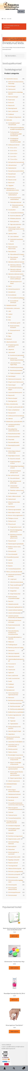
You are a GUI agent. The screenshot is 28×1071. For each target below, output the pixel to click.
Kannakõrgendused (13, 797)
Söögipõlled (13, 591)
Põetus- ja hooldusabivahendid (14, 571)
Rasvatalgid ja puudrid (13, 445)
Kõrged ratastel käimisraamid (16, 382)
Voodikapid (11, 684)
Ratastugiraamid (12, 108)
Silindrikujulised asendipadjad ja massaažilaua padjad (15, 140)
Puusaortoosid (12, 541)
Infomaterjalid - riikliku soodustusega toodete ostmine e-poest (16, 228)
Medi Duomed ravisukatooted (15, 700)
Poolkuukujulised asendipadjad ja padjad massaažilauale (16, 133)
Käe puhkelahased (14, 478)
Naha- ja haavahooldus (12, 404)
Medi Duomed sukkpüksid (16, 709)
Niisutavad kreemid (15, 330)
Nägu (9, 336)
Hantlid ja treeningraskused (15, 836)
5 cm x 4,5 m (13, 156)
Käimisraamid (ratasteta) (14, 379)
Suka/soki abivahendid (13, 656)
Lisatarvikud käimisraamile (15, 392)
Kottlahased (11, 506)
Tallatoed (8, 786)
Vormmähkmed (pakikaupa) (17, 298)
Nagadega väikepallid (13, 860)
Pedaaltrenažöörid (13, 862)
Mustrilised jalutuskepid (16, 370)
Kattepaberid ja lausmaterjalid (16, 162)
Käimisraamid (11, 89)
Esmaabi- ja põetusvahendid (15, 407)
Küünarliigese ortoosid (14, 512)
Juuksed (10, 314)
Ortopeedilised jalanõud (12, 557)
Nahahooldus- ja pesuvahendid (14, 421)
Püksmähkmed (12, 251)
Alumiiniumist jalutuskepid (17, 355)
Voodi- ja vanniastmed (13, 678)
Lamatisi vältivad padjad (14, 613)
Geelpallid (10, 833)
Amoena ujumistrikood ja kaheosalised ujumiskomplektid (16, 773)
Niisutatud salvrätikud (13, 436)
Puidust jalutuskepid (15, 373)
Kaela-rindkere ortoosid (14, 496)
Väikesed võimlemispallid (14, 868)
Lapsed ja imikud (12, 233)
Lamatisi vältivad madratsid (15, 610)
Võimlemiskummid (13, 877)
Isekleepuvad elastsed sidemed (16, 415)
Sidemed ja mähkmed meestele (16, 262)
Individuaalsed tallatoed (14, 794)
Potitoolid (11, 102)
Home (4, 18)
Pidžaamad (11, 642)
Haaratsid (10, 601)
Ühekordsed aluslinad (15, 202)
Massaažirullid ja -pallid (14, 857)
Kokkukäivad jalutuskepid (16, 367)
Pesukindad (11, 439)
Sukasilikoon (11, 734)
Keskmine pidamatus (15, 215)
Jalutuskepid (11, 352)
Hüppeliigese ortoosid (14, 455)
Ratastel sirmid (12, 179)
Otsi (14, 1068)
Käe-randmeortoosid (13, 475)
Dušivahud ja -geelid (15, 323)
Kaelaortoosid (12, 499)
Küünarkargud (11, 385)
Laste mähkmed (14, 236)
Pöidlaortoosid (12, 521)
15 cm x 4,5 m (13, 150)
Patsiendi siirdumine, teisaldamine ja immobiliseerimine (13, 632)
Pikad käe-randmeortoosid (17, 490)
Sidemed (10, 418)
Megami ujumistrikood (16, 778)
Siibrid (9, 286)
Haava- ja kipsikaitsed (13, 410)
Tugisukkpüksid (14, 723)
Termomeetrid (12, 664)
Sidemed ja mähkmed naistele (15, 274)
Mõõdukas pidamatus (15, 218)
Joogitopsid (13, 579)
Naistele (10, 566)
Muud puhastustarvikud (14, 433)
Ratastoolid (11, 105)
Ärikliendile (9, 120)
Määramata (11, 697)
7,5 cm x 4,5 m (13, 159)
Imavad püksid (11, 209)
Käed (9, 317)
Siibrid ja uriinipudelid (13, 653)
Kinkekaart (9, 339)
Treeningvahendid (12, 865)
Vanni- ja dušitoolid (13, 111)
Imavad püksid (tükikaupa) (17, 212)
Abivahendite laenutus (12, 78)
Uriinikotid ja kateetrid (14, 289)
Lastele (10, 560)
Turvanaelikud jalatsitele (14, 568)
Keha (9, 320)
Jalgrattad (11, 349)
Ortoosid (8, 448)
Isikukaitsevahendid (11, 305)
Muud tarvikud (11, 177)
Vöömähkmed (11, 292)
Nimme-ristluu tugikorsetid (15, 515)
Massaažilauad (12, 174)
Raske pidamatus (14, 221)
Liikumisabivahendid (11, 342)
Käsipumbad (11, 849)
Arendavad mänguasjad (14, 825)
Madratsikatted (12, 168)
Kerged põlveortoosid (15, 527)
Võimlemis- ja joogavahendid (15, 871)
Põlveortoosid (12, 524)
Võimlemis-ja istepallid (14, 874)
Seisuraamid (11, 650)
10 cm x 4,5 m (13, 147)
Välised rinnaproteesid (14, 781)
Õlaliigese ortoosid (13, 518)
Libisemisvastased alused (16, 582)
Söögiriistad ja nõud (15, 593)
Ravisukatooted (10, 690)
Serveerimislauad (14, 588)
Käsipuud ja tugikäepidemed (15, 607)
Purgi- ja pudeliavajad (15, 585)
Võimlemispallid (12, 885)
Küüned (10, 333)
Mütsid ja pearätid (12, 749)
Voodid (10, 681)
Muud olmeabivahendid (14, 625)
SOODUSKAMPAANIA (11, 784)
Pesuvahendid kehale (13, 442)
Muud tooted (11, 99)
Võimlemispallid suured (14, 892)
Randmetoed (13, 493)
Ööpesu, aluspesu (12, 752)
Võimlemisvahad (12, 895)
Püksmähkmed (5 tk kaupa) (17, 254)
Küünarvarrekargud (13, 96)
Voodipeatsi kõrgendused (14, 117)
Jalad (9, 311)
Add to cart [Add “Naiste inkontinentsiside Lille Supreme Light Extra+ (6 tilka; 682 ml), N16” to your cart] (14, 936)
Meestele (10, 563)
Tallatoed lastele (12, 815)
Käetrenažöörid (12, 846)
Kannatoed (11, 800)
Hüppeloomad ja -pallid (14, 839)
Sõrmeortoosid (12, 551)
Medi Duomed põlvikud (16, 703)
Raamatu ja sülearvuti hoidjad (15, 647)
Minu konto (4, 1068)
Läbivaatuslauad (12, 165)
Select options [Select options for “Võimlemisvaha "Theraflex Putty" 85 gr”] (14, 968)
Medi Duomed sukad (15, 706)
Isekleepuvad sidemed (13, 145)
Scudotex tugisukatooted (14, 715)
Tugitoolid (11, 672)
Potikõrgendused (12, 644)
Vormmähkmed (12, 295)
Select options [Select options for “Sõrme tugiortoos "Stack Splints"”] (14, 1031)
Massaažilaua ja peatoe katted (16, 171)
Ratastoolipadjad (12, 398)
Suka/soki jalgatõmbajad (14, 731)
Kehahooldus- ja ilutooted (13, 308)
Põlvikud (12, 718)
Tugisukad (12, 721)
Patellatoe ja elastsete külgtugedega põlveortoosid (16, 536)
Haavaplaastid (12, 413)
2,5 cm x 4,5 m (13, 153)
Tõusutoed (11, 667)
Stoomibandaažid (12, 554)
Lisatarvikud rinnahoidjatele (15, 741)
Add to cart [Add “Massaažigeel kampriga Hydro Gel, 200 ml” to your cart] (14, 999)
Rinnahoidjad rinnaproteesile (15, 755)
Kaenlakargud (11, 86)
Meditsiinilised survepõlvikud (15, 712)
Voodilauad (11, 114)
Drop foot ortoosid (15, 458)
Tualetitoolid (11, 669)
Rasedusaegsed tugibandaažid (15, 543)
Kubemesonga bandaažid (14, 509)
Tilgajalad (10, 185)
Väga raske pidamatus (15, 224)
